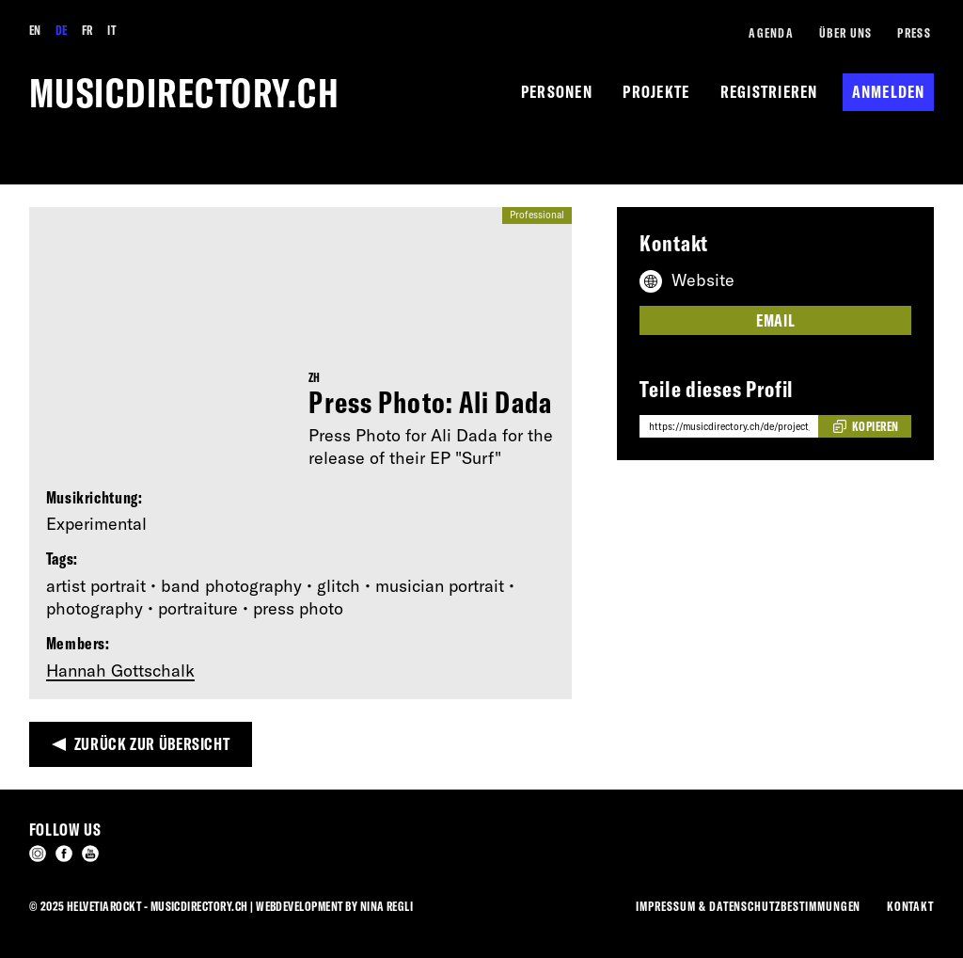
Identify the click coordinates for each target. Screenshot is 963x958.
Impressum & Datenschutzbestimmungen (748, 906)
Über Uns (845, 32)
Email (775, 320)
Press (913, 32)
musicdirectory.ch (184, 93)
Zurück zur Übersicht (152, 744)
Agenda (771, 32)
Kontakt (911, 906)
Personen (556, 92)
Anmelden (888, 92)
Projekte (656, 92)
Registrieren (769, 92)
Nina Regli (387, 906)
